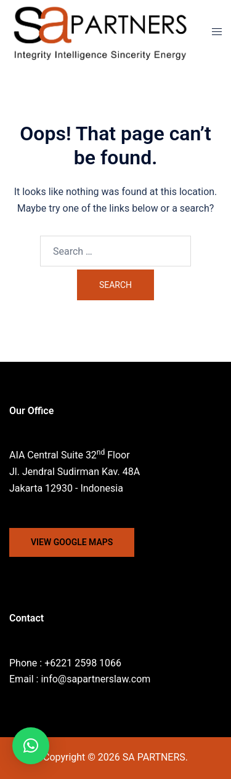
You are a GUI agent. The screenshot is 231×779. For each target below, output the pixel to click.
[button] (30, 745)
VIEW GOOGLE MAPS (72, 542)
